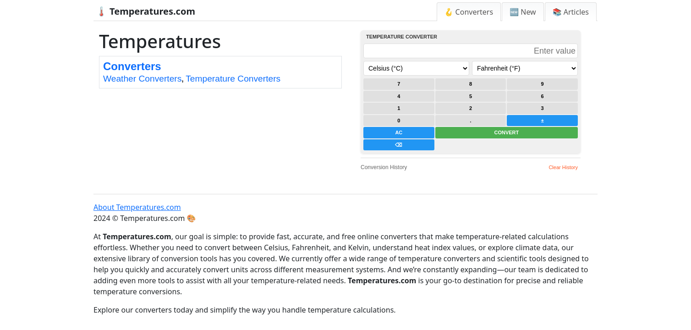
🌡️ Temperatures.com (145, 11)
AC (398, 132)
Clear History (563, 167)
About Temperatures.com (137, 207)
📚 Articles (571, 12)
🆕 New (523, 12)
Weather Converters (142, 78)
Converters (132, 66)
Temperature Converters (233, 78)
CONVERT (506, 132)
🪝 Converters (469, 12)
